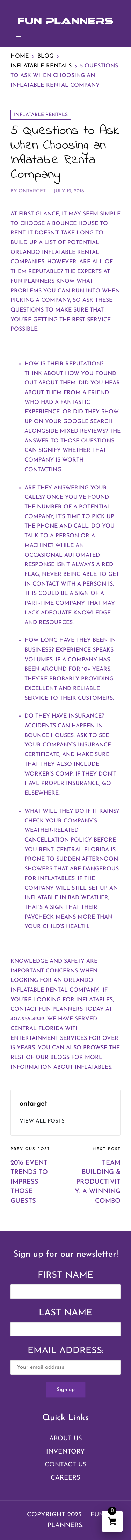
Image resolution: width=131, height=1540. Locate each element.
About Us (65, 1438)
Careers (65, 1478)
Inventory (65, 1452)
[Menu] (20, 38)
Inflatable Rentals (41, 114)
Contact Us (66, 1465)
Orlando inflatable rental (54, 252)
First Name (65, 1275)
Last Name (65, 1313)
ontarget (33, 1103)
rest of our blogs (40, 1057)
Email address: (65, 1360)
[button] (42, 1121)
